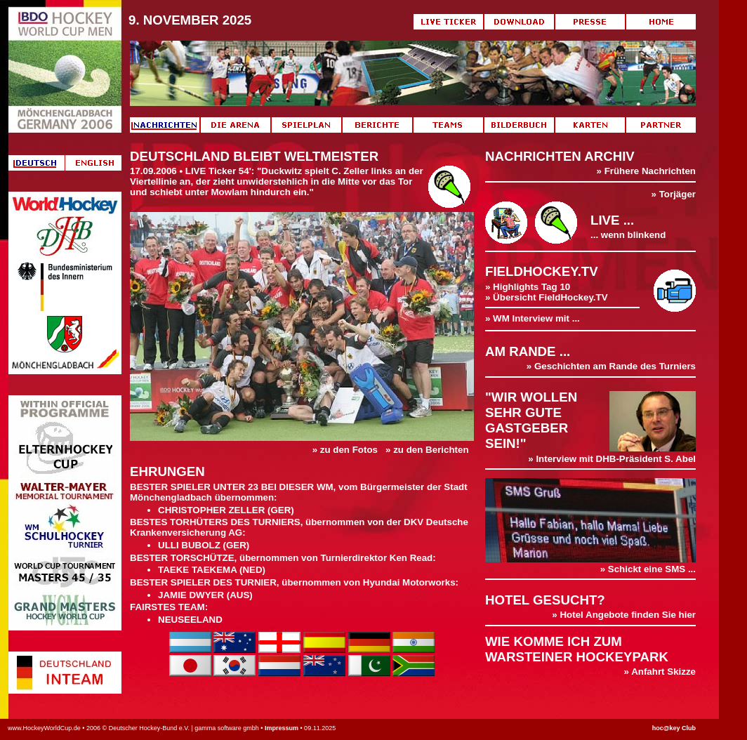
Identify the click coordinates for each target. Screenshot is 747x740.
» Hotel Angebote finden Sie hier (624, 614)
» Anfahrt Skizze (660, 671)
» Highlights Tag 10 (527, 287)
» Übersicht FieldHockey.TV (546, 297)
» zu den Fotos (345, 449)
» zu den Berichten (427, 449)
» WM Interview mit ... (532, 318)
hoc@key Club (674, 728)
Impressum (281, 728)
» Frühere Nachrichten (646, 171)
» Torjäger (674, 194)
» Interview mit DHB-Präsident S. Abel (612, 459)
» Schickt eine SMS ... (590, 564)
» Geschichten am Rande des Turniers (611, 366)
